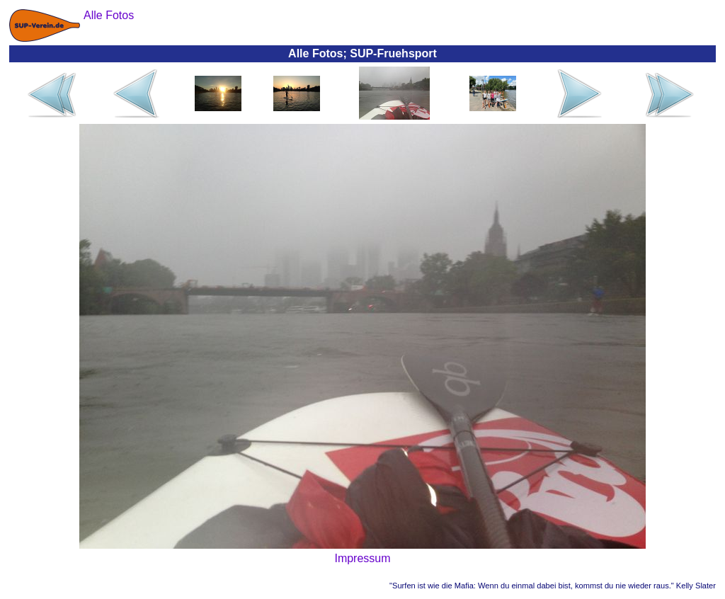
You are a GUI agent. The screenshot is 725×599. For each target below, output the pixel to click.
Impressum (362, 558)
